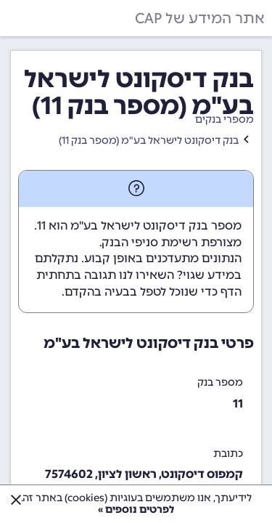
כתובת (228, 453)
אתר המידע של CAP (200, 18)
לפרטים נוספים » (136, 509)
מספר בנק (220, 382)
